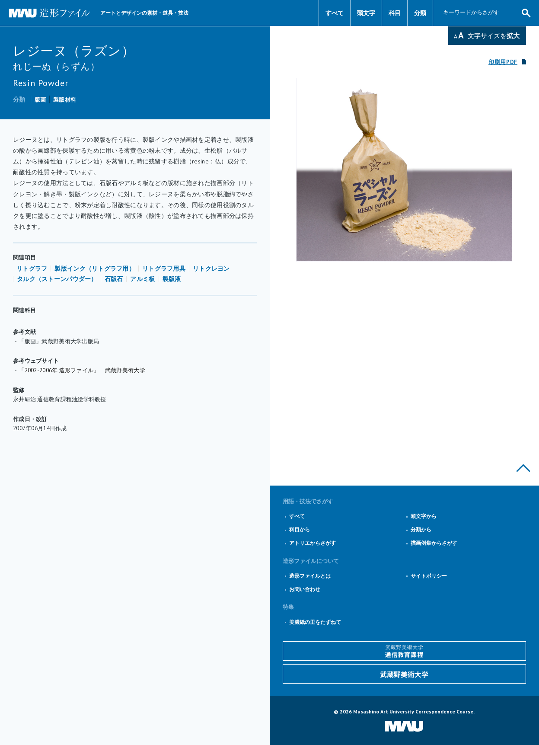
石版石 (114, 279)
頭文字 (366, 13)
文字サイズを (494, 36)
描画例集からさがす (434, 543)
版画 (40, 99)
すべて (334, 13)
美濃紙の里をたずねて (315, 622)
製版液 (172, 279)
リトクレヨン (211, 268)
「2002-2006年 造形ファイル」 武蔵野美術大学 (82, 370)
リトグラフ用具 (163, 268)
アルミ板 (142, 279)
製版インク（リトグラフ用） (94, 268)
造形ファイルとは (310, 575)
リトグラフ (31, 268)
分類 (420, 13)
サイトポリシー (429, 575)
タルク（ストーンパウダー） (57, 279)
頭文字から (424, 516)
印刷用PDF (502, 62)
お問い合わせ (304, 589)
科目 (395, 13)
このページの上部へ (523, 468)
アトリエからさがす (312, 543)
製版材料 (64, 99)
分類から (421, 529)
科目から (299, 529)
